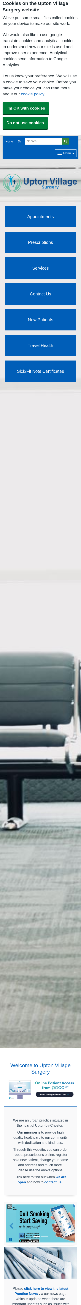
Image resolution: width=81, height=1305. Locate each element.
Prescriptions (40, 242)
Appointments (40, 216)
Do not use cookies (25, 123)
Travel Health (40, 345)
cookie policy (32, 94)
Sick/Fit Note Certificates (40, 371)
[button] (19, 141)
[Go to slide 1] (36, 1236)
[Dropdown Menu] (65, 153)
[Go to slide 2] (44, 1236)
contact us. (53, 1182)
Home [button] (9, 141)
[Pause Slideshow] (11, 1239)
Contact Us (40, 294)
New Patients (40, 320)
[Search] (43, 141)
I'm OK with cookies (25, 108)
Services (40, 268)
